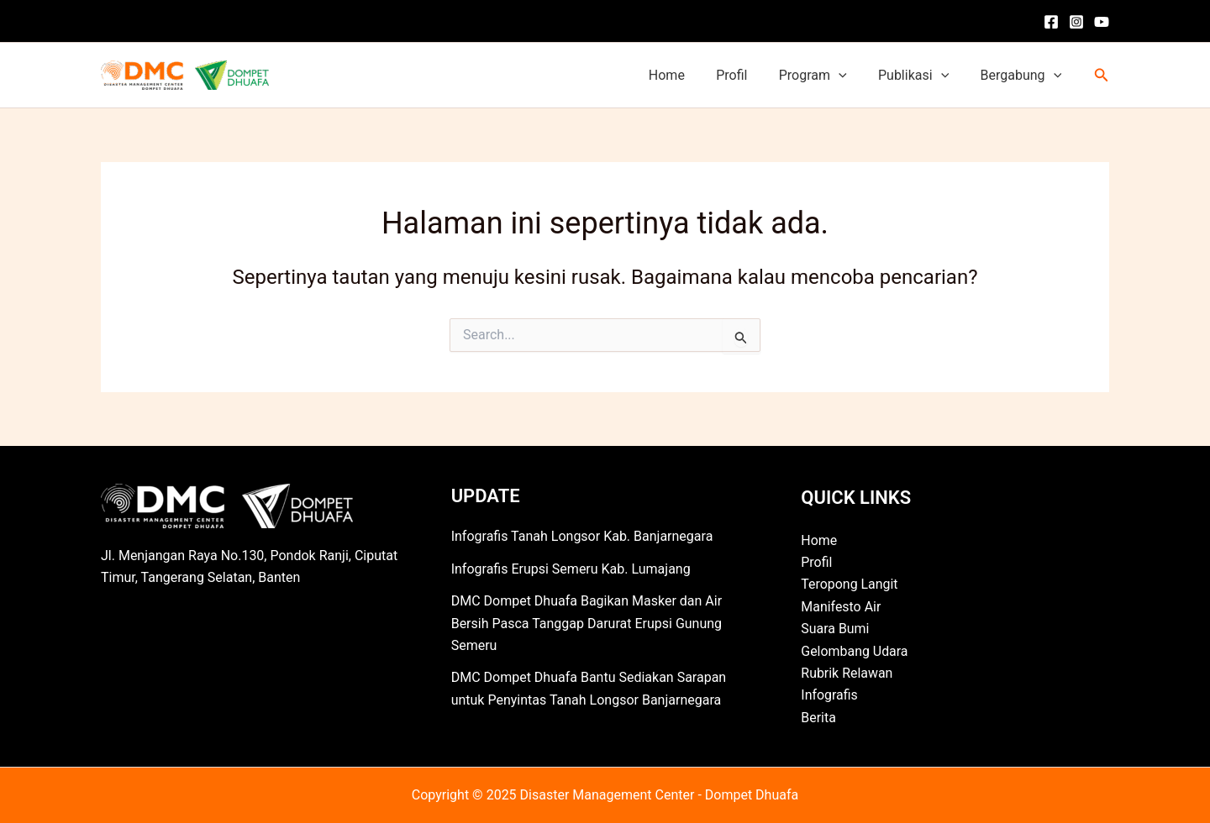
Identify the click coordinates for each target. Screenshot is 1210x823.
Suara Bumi (835, 629)
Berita (818, 718)
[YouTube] (1101, 21)
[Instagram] (1076, 21)
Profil (747, 75)
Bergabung (1023, 75)
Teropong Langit (849, 584)
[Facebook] (1051, 21)
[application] (849, 75)
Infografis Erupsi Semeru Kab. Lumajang (571, 569)
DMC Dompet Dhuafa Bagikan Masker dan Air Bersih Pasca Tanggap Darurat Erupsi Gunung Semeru (586, 623)
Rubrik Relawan (847, 673)
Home (687, 75)
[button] (1101, 75)
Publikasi (920, 75)
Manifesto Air (841, 607)
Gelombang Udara (854, 651)
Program (824, 75)
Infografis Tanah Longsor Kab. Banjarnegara (582, 536)
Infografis (829, 695)
